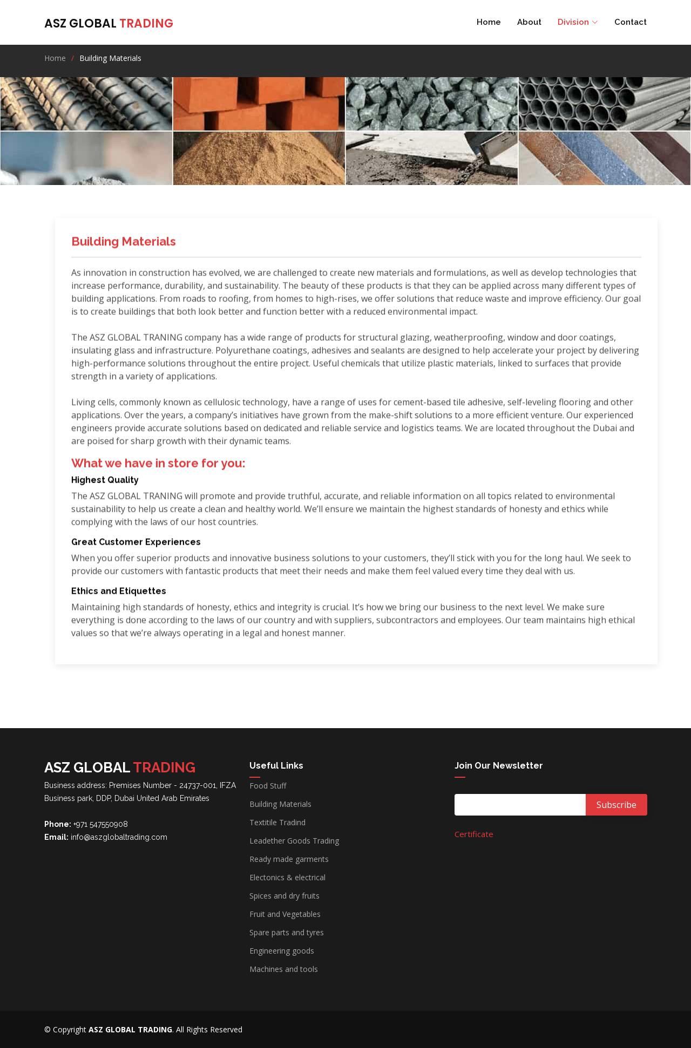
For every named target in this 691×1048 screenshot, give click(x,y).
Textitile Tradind (277, 822)
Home (489, 22)
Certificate (474, 833)
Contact (630, 22)
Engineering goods (281, 951)
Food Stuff (267, 786)
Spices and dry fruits (284, 896)
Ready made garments (289, 859)
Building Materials (280, 804)
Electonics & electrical (287, 877)
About (529, 22)
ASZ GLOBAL (108, 23)
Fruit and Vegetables (285, 914)
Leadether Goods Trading (294, 841)
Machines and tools (283, 969)
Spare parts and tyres (286, 932)
